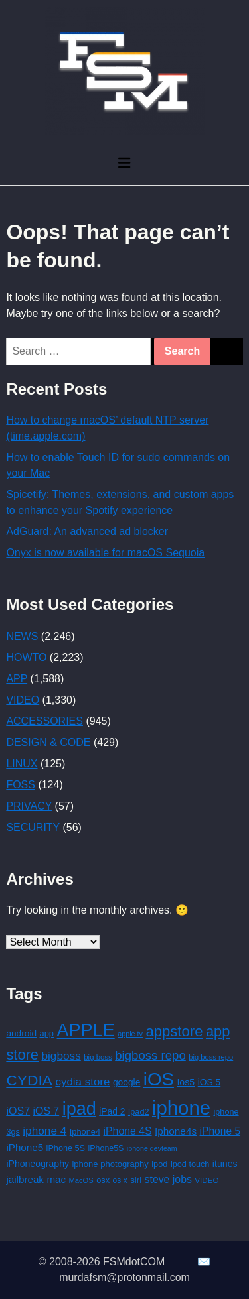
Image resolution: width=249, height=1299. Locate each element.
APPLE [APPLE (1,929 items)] (86, 1030)
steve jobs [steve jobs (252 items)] (168, 1179)
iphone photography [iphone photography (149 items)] (110, 1164)
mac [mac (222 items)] (56, 1179)
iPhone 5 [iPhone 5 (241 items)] (220, 1131)
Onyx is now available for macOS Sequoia (105, 552)
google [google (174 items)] (126, 1082)
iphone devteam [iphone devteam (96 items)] (152, 1148)
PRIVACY (29, 806)
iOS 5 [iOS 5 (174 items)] (209, 1082)
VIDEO (22, 700)
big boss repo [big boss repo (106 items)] (211, 1057)
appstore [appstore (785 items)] (174, 1031)
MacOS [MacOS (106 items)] (81, 1180)
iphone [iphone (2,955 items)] (181, 1108)
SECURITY (33, 827)
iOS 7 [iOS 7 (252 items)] (46, 1111)
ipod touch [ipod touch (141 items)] (190, 1164)
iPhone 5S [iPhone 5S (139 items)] (65, 1148)
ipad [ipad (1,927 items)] (79, 1109)
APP (16, 678)
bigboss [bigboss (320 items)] (60, 1055)
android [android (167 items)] (21, 1033)
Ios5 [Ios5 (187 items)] (186, 1082)
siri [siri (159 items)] (135, 1180)
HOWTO (26, 657)
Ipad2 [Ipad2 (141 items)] (138, 1112)
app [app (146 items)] (47, 1033)
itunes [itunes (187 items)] (225, 1163)
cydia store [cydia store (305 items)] (82, 1082)
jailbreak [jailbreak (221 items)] (25, 1179)
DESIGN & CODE (48, 742)
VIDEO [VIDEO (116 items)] (206, 1180)
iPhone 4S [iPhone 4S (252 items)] (128, 1131)
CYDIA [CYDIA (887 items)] (29, 1080)
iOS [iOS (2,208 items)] (158, 1079)
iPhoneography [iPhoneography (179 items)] (37, 1163)
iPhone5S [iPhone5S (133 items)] (106, 1148)
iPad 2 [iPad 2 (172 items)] (112, 1111)
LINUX (21, 763)
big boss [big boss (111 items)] (98, 1057)
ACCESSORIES (44, 721)
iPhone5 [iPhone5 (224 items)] (24, 1147)
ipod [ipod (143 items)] (159, 1164)
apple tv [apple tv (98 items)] (130, 1034)
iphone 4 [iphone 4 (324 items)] (44, 1130)
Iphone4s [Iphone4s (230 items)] (176, 1131)
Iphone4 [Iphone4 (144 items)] (85, 1132)
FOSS (20, 784)
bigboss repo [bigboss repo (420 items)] (150, 1055)
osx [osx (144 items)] (103, 1180)
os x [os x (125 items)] (120, 1180)
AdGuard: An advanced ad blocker (87, 531)
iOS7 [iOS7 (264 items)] (18, 1111)
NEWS (22, 636)
